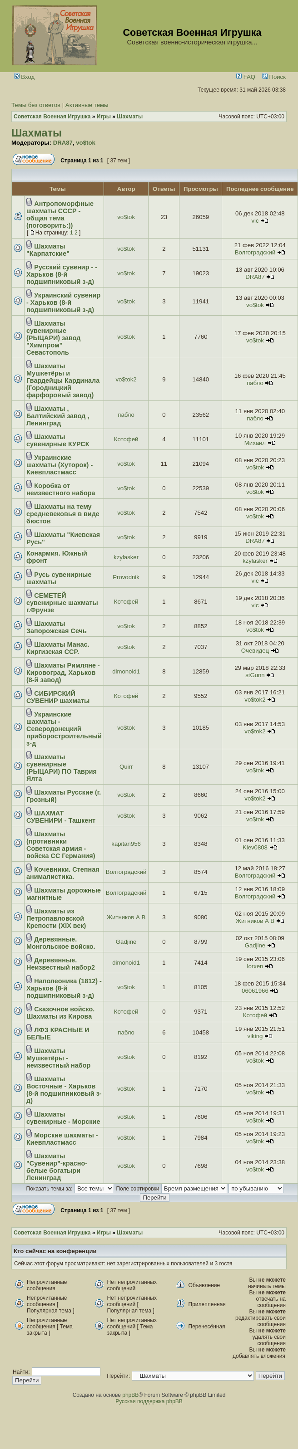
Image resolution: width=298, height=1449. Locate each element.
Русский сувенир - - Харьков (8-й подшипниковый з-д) (61, 274)
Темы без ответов (35, 105)
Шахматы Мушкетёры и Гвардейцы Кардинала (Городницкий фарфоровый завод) (62, 380)
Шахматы (36, 133)
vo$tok (85, 142)
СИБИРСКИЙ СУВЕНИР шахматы (57, 697)
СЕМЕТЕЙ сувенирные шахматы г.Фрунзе (62, 603)
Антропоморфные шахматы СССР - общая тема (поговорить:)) (60, 214)
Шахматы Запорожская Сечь (56, 627)
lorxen (255, 966)
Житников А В (126, 917)
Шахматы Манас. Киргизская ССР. (57, 648)
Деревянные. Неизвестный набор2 (60, 963)
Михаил (255, 442)
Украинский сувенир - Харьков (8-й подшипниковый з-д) (63, 302)
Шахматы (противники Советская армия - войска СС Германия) (60, 844)
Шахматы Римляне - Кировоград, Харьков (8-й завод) (63, 672)
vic (254, 220)
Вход (24, 76)
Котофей (126, 439)
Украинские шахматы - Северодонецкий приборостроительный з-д (64, 729)
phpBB (130, 1395)
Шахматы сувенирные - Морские (63, 1118)
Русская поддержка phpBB (149, 1401)
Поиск (274, 76)
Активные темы (87, 105)
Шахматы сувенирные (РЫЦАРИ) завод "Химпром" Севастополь (53, 338)
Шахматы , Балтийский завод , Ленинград (57, 416)
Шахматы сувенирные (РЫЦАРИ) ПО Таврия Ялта (61, 767)
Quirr (126, 766)
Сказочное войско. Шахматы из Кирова (60, 1012)
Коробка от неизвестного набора (60, 489)
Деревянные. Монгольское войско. (60, 943)
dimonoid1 (126, 671)
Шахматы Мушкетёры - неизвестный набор (58, 1058)
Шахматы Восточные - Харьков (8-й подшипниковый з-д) (64, 1089)
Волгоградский (255, 252)
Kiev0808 (255, 847)
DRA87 (63, 142)
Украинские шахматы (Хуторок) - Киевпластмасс (59, 465)
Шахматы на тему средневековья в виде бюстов (62, 514)
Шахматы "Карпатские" (48, 250)
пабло (255, 383)
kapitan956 (126, 843)
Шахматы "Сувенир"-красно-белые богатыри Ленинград (56, 1166)
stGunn (255, 675)
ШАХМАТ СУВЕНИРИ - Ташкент (60, 817)
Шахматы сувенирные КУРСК (57, 440)
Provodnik (126, 577)
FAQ (245, 76)
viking (255, 1036)
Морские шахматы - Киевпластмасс (62, 1139)
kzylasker (126, 557)
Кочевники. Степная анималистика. (62, 873)
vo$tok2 (125, 379)
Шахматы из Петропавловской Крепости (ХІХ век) (56, 918)
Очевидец (255, 650)
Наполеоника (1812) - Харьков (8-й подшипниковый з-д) (64, 988)
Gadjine (126, 941)
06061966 (255, 990)
